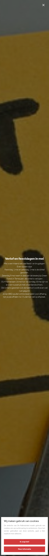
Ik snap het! (24, 542)
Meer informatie (24, 549)
